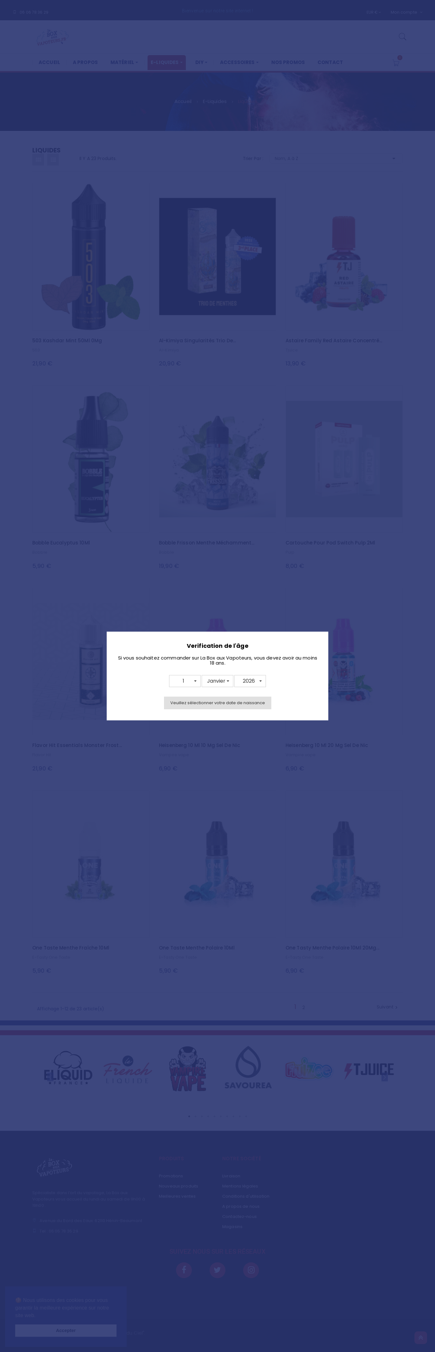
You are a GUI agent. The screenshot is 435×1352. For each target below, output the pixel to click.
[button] (185, 681)
